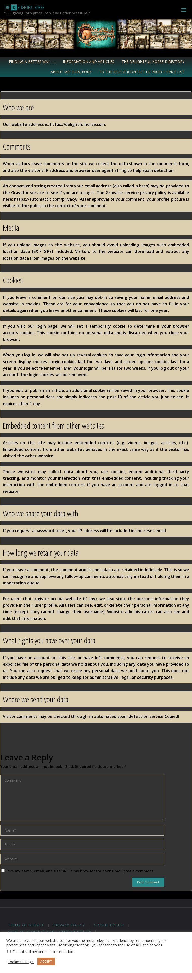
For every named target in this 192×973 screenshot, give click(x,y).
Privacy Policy (69, 925)
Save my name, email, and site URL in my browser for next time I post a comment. (77, 870)
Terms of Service (26, 925)
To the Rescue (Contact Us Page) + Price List (141, 71)
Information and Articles (88, 61)
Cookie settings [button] (21, 961)
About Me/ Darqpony (71, 71)
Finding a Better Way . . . (32, 61)
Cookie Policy (109, 925)
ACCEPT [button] (46, 961)
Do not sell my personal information (43, 951)
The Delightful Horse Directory (153, 61)
